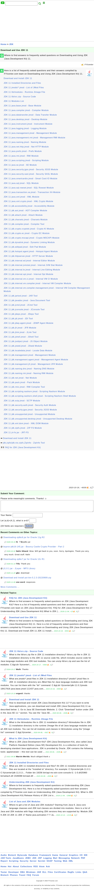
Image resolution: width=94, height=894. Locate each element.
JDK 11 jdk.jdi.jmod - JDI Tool (18, 319)
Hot (10, 869)
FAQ (29, 877)
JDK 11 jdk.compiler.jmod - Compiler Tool (24, 224)
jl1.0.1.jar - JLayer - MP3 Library (19, 571)
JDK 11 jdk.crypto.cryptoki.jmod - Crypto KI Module (29, 229)
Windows (30, 875)
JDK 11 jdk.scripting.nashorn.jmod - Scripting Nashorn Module (34, 391)
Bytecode (22, 858)
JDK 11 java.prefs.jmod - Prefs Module (23, 151)
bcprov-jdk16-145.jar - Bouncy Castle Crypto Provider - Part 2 (33, 549)
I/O (81, 858)
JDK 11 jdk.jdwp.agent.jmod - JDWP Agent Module (28, 323)
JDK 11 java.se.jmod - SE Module (20, 165)
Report (4, 863)
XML (71, 863)
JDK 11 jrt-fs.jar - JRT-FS (16, 432)
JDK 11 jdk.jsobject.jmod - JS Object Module (26, 341)
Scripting (13, 863)
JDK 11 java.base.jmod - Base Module (22, 106)
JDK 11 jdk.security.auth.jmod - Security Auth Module (30, 405)
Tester (4, 875)
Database (33, 858)
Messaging (64, 860)
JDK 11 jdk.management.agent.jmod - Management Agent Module (36, 360)
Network (75, 860)
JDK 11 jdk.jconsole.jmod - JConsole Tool (24, 309)
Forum (35, 877)
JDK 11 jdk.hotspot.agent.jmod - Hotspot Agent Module (31, 251)
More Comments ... (10, 589)
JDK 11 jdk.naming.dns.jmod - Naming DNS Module (29, 369)
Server (33, 863)
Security (24, 863)
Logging (47, 860)
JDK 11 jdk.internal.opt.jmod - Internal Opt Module (28, 274)
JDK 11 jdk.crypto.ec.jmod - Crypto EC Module (27, 233)
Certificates (60, 875)
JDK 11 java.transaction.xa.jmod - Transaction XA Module (32, 192)
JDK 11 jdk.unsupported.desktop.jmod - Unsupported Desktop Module (38, 419)
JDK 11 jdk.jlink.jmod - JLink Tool (20, 332)
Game (55, 858)
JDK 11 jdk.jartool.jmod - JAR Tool (20, 296)
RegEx (71, 875)
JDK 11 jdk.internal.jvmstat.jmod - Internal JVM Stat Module (33, 265)
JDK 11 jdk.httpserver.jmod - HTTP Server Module (28, 256)
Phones (14, 877)
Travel (22, 877)
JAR (39, 875)
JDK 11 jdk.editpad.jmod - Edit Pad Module (25, 247)
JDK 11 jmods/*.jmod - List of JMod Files (24, 87)
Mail (55, 860)
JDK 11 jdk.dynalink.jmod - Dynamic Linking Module (29, 242)
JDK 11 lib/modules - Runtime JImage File (24, 92)
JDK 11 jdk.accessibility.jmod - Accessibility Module (29, 206)
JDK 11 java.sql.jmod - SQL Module (21, 183)
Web (65, 863)
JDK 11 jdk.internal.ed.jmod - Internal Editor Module (29, 261)
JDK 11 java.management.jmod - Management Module (30, 133)
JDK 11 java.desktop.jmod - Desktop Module (25, 119)
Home (3, 44)
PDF (83, 860)
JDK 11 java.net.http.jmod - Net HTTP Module (26, 147)
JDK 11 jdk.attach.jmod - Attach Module (23, 215)
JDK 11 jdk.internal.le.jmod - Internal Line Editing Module (32, 270)
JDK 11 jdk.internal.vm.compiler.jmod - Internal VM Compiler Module (37, 283)
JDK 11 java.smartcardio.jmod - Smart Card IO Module (30, 179)
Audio (4, 858)
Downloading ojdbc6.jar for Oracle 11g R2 (24, 540)
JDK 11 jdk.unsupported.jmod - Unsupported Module (29, 414)
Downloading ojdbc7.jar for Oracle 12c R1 (24, 562)
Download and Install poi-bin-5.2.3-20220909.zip (27, 580)
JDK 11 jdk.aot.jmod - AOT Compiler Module (25, 210)
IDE (86, 858)
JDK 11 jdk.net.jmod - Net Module (20, 378)
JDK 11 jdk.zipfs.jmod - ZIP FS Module (23, 428)
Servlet (41, 863)
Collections (26, 869)
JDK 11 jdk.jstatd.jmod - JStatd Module (23, 346)
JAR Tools (6, 860)
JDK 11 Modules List (14, 101)
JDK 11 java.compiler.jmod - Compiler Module (26, 110)
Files (50, 875)
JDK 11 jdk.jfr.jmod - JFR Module (20, 328)
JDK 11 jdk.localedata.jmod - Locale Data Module (28, 350)
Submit (29, 528)
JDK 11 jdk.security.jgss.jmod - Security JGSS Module (30, 410)
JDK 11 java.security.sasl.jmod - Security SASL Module (31, 174)
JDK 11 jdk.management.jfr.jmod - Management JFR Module (33, 364)
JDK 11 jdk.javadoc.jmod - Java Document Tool (27, 300)
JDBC (28, 860)
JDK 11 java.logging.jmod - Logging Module (25, 128)
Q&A (85, 875)
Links (78, 875)
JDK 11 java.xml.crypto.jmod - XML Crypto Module (28, 201)
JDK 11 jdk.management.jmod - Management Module (30, 355)
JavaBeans (18, 860)
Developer (13, 875)
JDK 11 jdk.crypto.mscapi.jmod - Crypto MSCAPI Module (31, 238)
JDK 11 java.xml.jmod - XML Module (21, 197)
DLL (44, 875)
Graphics (73, 858)
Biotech (12, 858)
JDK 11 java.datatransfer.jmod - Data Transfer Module (30, 115)
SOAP (50, 863)
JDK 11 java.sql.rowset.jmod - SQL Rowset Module (29, 188)
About (16, 869)
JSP (40, 860)
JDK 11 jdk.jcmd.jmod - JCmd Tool (20, 305)
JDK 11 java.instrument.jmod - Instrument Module (28, 124)
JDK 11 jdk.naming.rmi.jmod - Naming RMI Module (28, 373)
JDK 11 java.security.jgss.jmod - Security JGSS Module (31, 169)
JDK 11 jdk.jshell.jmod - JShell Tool (21, 337)
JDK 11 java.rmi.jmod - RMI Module (21, 156)
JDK (11, 44)
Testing (58, 863)
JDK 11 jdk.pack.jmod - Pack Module (22, 382)
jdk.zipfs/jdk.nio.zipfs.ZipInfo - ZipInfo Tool (24, 443)
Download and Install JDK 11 (18, 78)
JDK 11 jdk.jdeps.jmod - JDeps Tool (21, 314)
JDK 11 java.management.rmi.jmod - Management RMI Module (34, 138)
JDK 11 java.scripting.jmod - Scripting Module (26, 160)
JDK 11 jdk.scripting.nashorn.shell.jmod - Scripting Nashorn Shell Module (40, 396)
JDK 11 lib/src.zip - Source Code (20, 97)
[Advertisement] (47, 24)
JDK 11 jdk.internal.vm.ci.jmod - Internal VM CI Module (31, 279)
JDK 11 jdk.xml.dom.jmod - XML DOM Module (26, 423)
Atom (42, 869)
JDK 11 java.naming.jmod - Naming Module (25, 142)
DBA (22, 875)
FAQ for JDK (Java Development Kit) (23, 447)
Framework (45, 858)
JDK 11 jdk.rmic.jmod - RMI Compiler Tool (24, 387)
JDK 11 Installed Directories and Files (22, 83)
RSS (35, 869)
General (63, 858)
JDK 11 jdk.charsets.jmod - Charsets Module (26, 220)
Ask (48, 869)
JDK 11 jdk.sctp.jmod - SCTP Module (22, 401)
